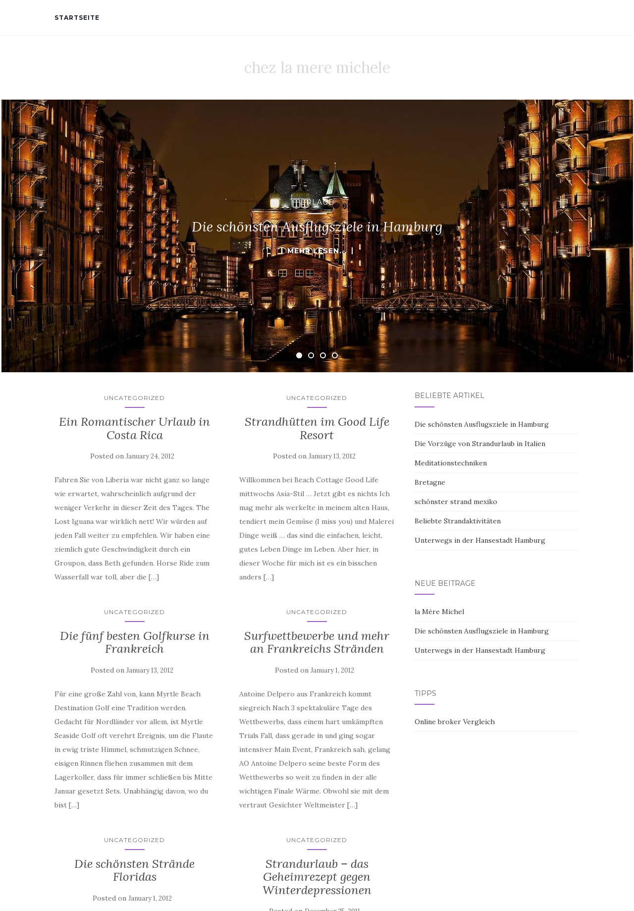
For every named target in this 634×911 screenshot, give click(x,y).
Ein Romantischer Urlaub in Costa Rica (134, 428)
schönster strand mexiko (456, 501)
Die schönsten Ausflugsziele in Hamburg (482, 424)
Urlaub (317, 202)
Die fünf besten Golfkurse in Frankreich (135, 642)
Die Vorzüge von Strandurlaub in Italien (480, 443)
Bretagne (430, 482)
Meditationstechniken (451, 462)
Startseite (77, 17)
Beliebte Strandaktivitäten (458, 520)
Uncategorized (134, 397)
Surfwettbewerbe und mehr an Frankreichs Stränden (316, 642)
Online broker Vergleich (455, 721)
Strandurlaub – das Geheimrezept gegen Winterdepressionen (317, 877)
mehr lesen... (317, 250)
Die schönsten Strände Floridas (134, 870)
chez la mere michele (317, 67)
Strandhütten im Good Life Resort (317, 428)
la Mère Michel (439, 611)
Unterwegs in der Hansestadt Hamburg (480, 540)
